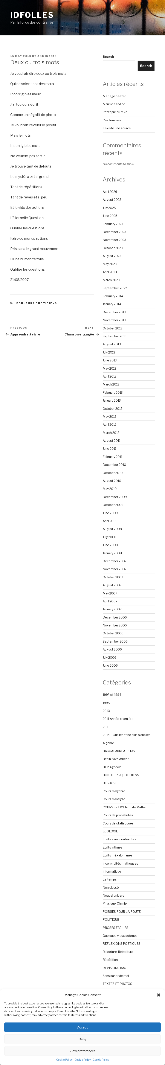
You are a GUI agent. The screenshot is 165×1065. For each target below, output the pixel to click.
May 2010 (110, 489)
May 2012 (109, 416)
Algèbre (108, 743)
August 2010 (112, 481)
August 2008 (112, 529)
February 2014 (113, 296)
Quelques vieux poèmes (120, 935)
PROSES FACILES (115, 927)
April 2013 (109, 376)
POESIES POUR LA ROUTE (122, 911)
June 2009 (110, 513)
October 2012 (112, 408)
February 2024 (113, 224)
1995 (106, 703)
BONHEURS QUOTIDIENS (36, 303)
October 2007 (113, 577)
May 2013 (109, 368)
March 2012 (111, 432)
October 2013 (112, 328)
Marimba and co (114, 104)
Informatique (112, 871)
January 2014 (112, 304)
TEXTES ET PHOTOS (117, 984)
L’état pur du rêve (115, 112)
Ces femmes (112, 120)
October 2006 (113, 633)
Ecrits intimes (112, 847)
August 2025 (112, 199)
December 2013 (114, 312)
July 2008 (109, 537)
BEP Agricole (112, 767)
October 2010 (113, 473)
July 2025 (109, 208)
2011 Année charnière (118, 719)
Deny (82, 1039)
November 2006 (115, 625)
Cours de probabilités (118, 815)
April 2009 (110, 521)
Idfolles (32, 15)
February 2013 (113, 392)
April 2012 (109, 424)
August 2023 (112, 256)
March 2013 (111, 384)
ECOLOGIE (110, 831)
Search (108, 56)
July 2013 (109, 352)
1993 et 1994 (112, 694)
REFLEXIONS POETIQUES (121, 943)
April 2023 (110, 272)
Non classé (111, 887)
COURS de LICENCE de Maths (124, 807)
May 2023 (110, 264)
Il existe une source (117, 128)
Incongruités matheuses (120, 863)
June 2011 (109, 448)
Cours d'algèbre (114, 791)
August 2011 (111, 440)
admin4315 (47, 56)
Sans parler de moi (116, 976)
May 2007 (110, 593)
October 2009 (113, 505)
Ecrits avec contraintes (119, 839)
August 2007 (112, 585)
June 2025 (110, 216)
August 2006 (112, 649)
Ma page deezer (114, 96)
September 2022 (115, 288)
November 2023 (114, 240)
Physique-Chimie (115, 903)
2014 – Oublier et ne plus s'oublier (126, 735)
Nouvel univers (113, 895)
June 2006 (110, 665)
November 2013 (114, 320)
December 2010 (114, 464)
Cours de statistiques (118, 823)
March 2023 (111, 280)
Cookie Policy (64, 1059)
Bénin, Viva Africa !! (116, 759)
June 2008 (110, 545)
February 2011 (112, 457)
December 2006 (115, 617)
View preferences (82, 1051)
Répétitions (111, 959)
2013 (106, 727)
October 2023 (113, 248)
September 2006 (115, 641)
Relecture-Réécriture (118, 952)
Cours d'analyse (114, 799)
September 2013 (115, 336)
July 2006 (109, 657)
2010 (106, 711)
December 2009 (115, 497)
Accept (82, 1027)
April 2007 (110, 601)
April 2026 (110, 191)
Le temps (110, 879)
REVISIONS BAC (114, 968)
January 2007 (112, 609)
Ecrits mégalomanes (118, 855)
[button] (158, 995)
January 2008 (112, 553)
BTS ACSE (110, 783)
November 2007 (115, 569)
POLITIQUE (111, 919)
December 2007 (115, 561)
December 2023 (114, 232)
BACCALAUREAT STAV (119, 751)
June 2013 (110, 360)
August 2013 (112, 344)
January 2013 (112, 400)
